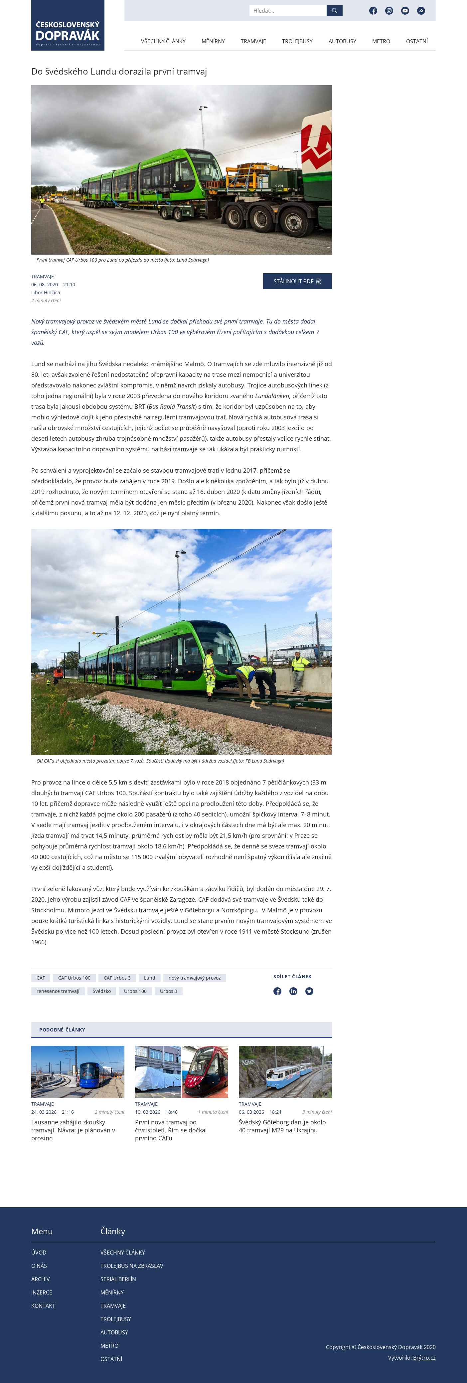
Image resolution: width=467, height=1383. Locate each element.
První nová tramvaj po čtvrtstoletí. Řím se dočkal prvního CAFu (171, 1130)
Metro (381, 41)
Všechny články (163, 41)
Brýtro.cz (424, 1357)
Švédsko (102, 991)
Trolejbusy (297, 41)
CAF (41, 978)
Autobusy (342, 41)
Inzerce (41, 1292)
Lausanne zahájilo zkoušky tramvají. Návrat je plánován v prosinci (73, 1130)
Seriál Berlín (118, 1279)
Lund (149, 978)
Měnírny (213, 41)
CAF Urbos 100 (74, 978)
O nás (39, 1265)
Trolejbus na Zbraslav (131, 1265)
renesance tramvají (58, 991)
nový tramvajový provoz (195, 978)
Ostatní (417, 41)
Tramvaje (253, 41)
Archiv (40, 1279)
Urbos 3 (168, 991)
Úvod (39, 1252)
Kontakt (43, 1305)
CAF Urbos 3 (117, 978)
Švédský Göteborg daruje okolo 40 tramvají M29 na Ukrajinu (282, 1126)
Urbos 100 (135, 991)
